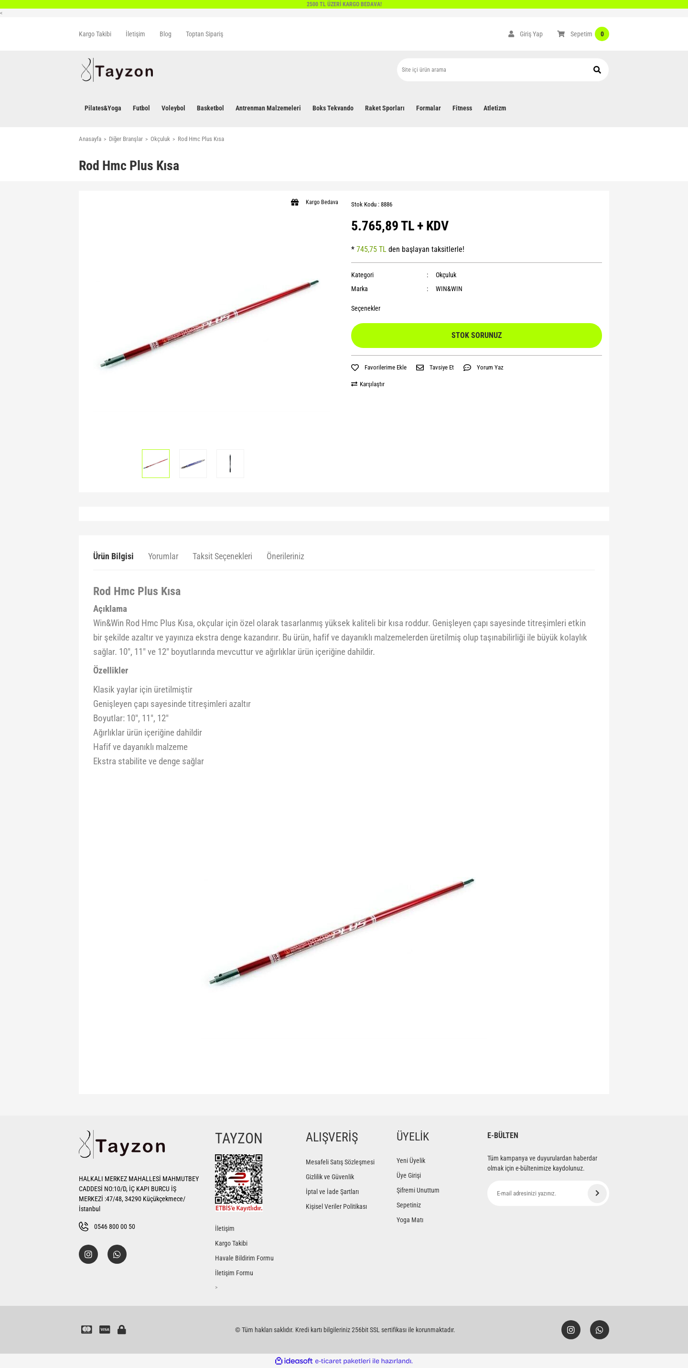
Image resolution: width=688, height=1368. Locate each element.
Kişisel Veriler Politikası (336, 1206)
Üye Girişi (409, 1175)
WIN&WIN (449, 289)
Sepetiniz (409, 1205)
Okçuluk (446, 275)
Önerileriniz (285, 556)
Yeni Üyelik (411, 1160)
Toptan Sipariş (204, 34)
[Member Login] (525, 33)
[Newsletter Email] (548, 1193)
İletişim (135, 34)
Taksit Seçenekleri (222, 556)
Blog (166, 34)
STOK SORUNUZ (477, 335)
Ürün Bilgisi (113, 556)
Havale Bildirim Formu (244, 1258)
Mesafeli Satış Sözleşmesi (340, 1162)
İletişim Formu (234, 1273)
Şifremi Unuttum (418, 1190)
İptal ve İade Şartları (332, 1191)
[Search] (503, 70)
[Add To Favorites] (379, 367)
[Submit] (597, 1193)
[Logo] (117, 70)
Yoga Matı (410, 1220)
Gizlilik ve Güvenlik (330, 1177)
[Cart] (583, 33)
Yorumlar (163, 556)
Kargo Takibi (95, 34)
